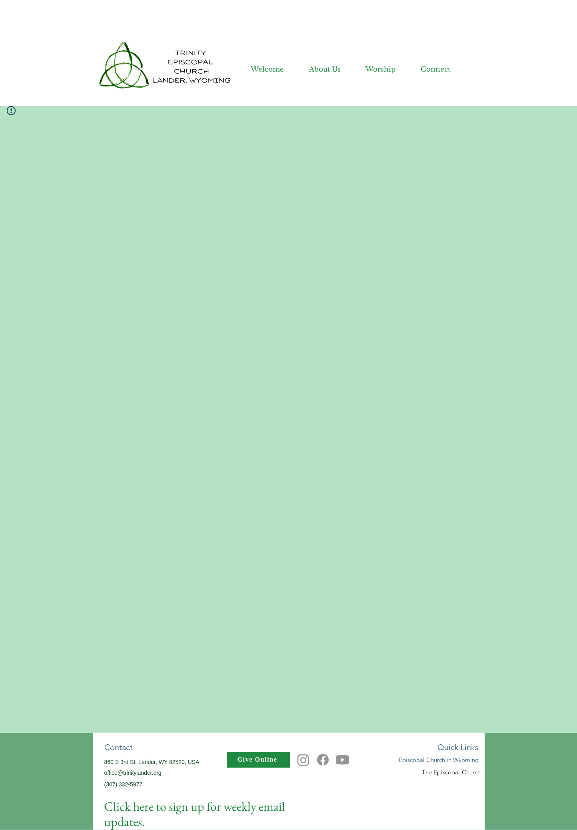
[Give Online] (258, 760)
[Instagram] (303, 760)
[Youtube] (342, 760)
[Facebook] (323, 760)
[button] (316, 69)
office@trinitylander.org (133, 773)
